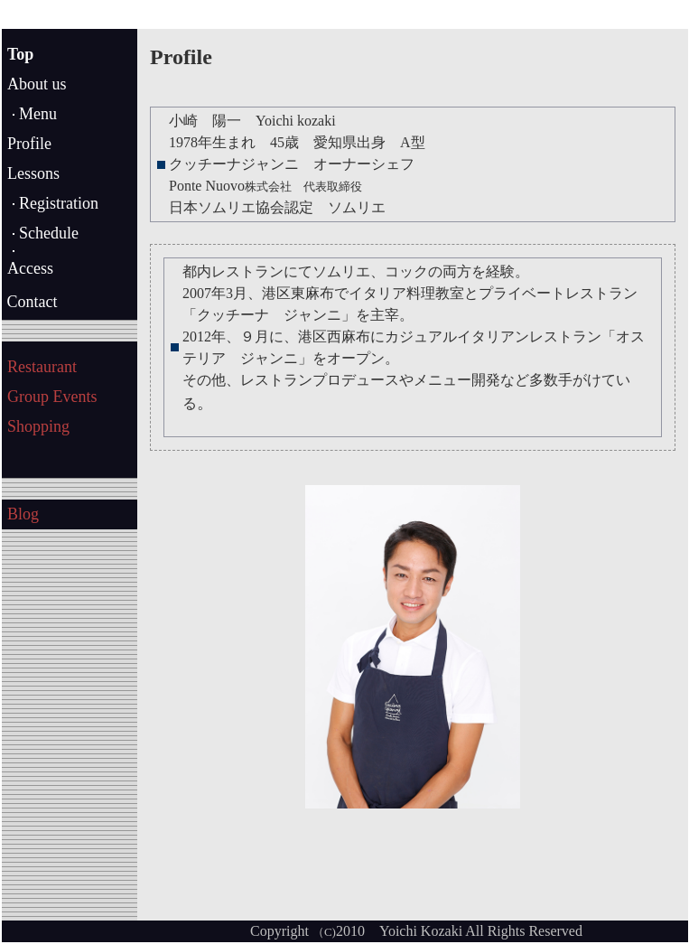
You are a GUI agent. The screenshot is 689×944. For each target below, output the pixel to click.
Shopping (38, 426)
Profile (29, 144)
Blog (23, 514)
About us (37, 84)
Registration (58, 203)
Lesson (30, 173)
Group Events (52, 397)
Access (30, 268)
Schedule (49, 233)
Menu (38, 114)
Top (20, 54)
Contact (30, 302)
